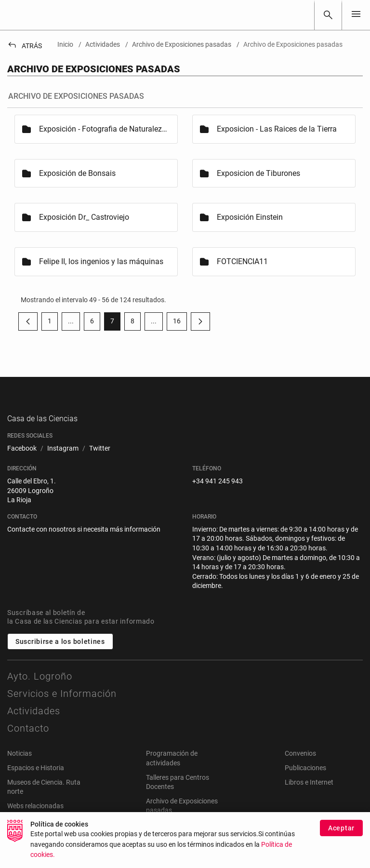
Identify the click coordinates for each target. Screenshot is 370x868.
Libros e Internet (309, 792)
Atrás (24, 46)
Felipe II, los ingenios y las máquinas (101, 261)
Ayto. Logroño (39, 687)
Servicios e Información (62, 704)
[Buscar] (328, 15)
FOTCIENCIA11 (242, 261)
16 (180, 323)
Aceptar (341, 828)
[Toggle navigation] (356, 15)
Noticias (19, 764)
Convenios (300, 764)
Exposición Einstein (250, 217)
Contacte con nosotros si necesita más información (83, 539)
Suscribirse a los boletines (60, 652)
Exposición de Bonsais (77, 173)
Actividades (33, 721)
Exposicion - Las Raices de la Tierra (277, 129)
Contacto (28, 739)
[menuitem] (22, 459)
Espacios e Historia (35, 778)
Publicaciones (305, 778)
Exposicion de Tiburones (258, 173)
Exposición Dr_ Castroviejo (84, 217)
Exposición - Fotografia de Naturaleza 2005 (104, 129)
